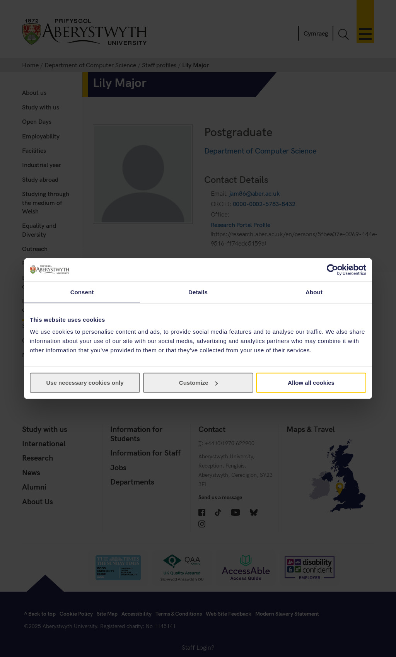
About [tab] (314, 291)
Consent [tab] (82, 291)
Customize (198, 382)
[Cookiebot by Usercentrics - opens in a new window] (332, 269)
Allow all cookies (311, 382)
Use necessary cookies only (84, 382)
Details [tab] (198, 291)
